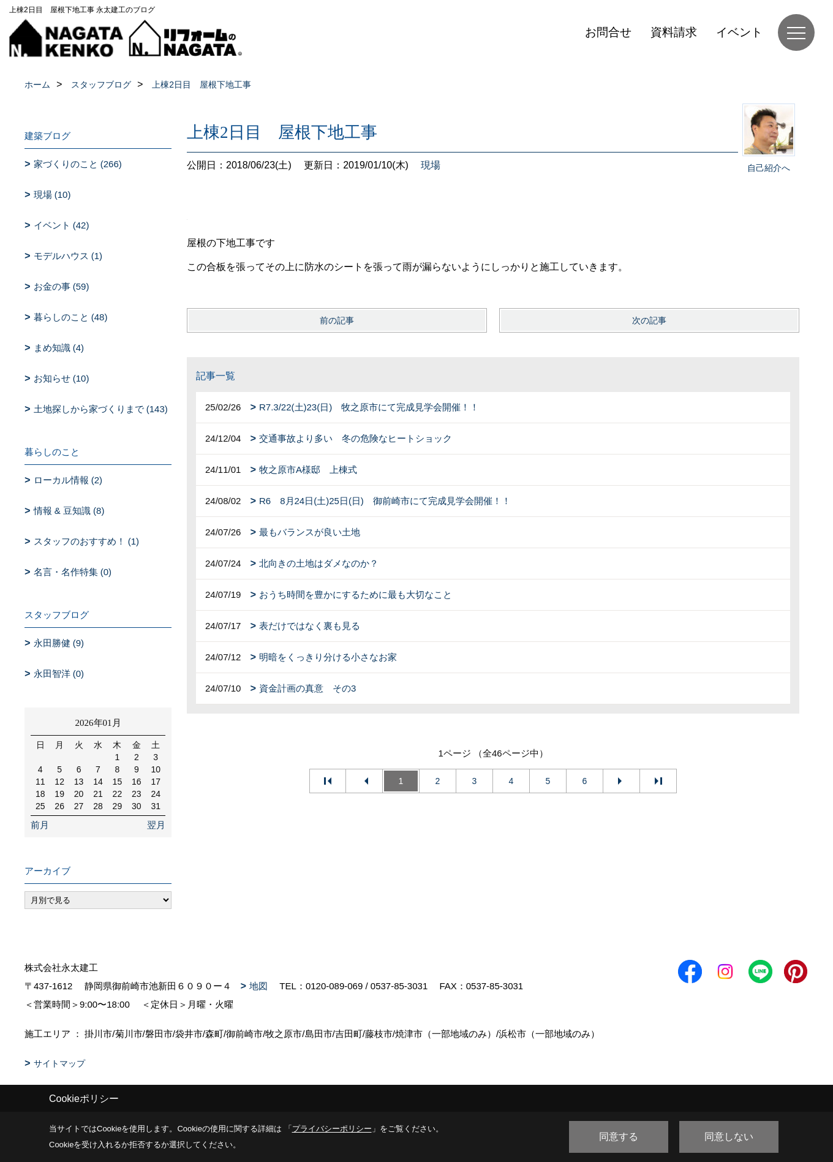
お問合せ (608, 32)
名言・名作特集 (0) (73, 572)
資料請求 (673, 32)
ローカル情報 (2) (68, 480)
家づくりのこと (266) (78, 164)
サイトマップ (59, 1063)
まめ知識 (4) (59, 347)
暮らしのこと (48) (71, 317)
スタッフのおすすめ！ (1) (87, 541)
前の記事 (337, 320)
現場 (430, 165)
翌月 (156, 825)
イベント (739, 32)
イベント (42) (61, 225)
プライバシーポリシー (332, 1128)
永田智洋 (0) (59, 673)
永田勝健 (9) (59, 643)
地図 (258, 986)
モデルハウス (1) (68, 256)
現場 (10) (52, 194)
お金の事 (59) (61, 286)
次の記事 (649, 320)
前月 (40, 825)
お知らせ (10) (61, 378)
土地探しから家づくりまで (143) (101, 409)
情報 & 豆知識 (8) (69, 510)
